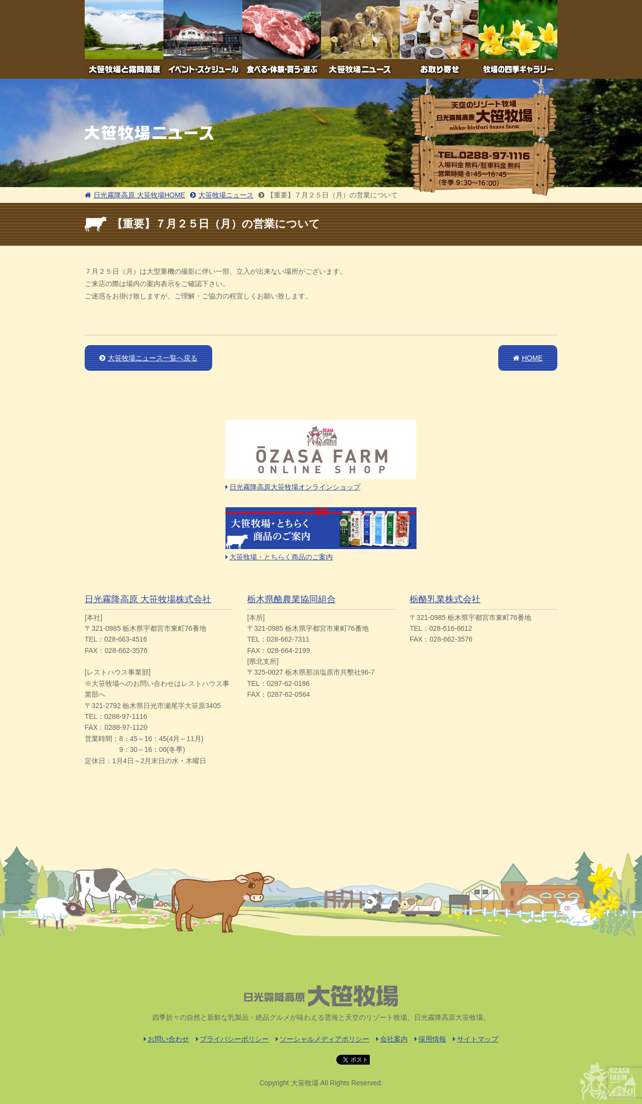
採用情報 (430, 1039)
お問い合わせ (166, 1039)
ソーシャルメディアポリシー (322, 1039)
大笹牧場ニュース (222, 195)
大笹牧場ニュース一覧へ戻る (148, 358)
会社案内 (392, 1039)
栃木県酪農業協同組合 (291, 599)
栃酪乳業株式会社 (445, 599)
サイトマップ (475, 1039)
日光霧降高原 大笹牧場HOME (135, 195)
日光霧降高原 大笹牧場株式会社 (148, 599)
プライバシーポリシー (232, 1039)
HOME (528, 358)
